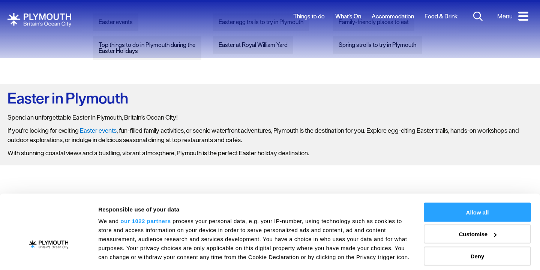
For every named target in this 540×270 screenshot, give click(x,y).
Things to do (309, 16)
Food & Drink (441, 16)
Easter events (98, 130)
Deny (477, 207)
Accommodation (393, 16)
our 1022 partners (145, 172)
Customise (477, 186)
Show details (115, 255)
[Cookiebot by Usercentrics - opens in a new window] (48, 255)
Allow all (477, 163)
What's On (348, 16)
